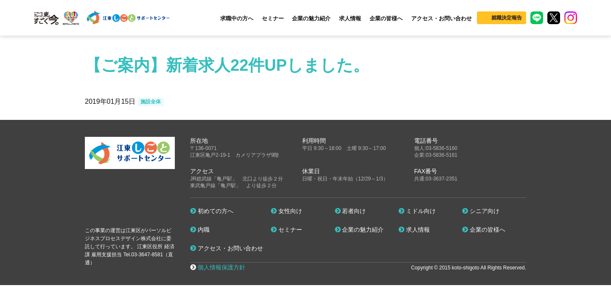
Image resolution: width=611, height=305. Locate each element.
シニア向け (480, 211)
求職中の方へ (236, 18)
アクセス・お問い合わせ (441, 18)
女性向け (286, 211)
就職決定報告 (506, 18)
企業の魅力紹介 (311, 18)
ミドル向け (417, 211)
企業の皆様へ (386, 18)
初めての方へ (211, 211)
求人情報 (350, 18)
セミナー (273, 18)
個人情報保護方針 (221, 267)
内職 (200, 229)
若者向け (350, 211)
